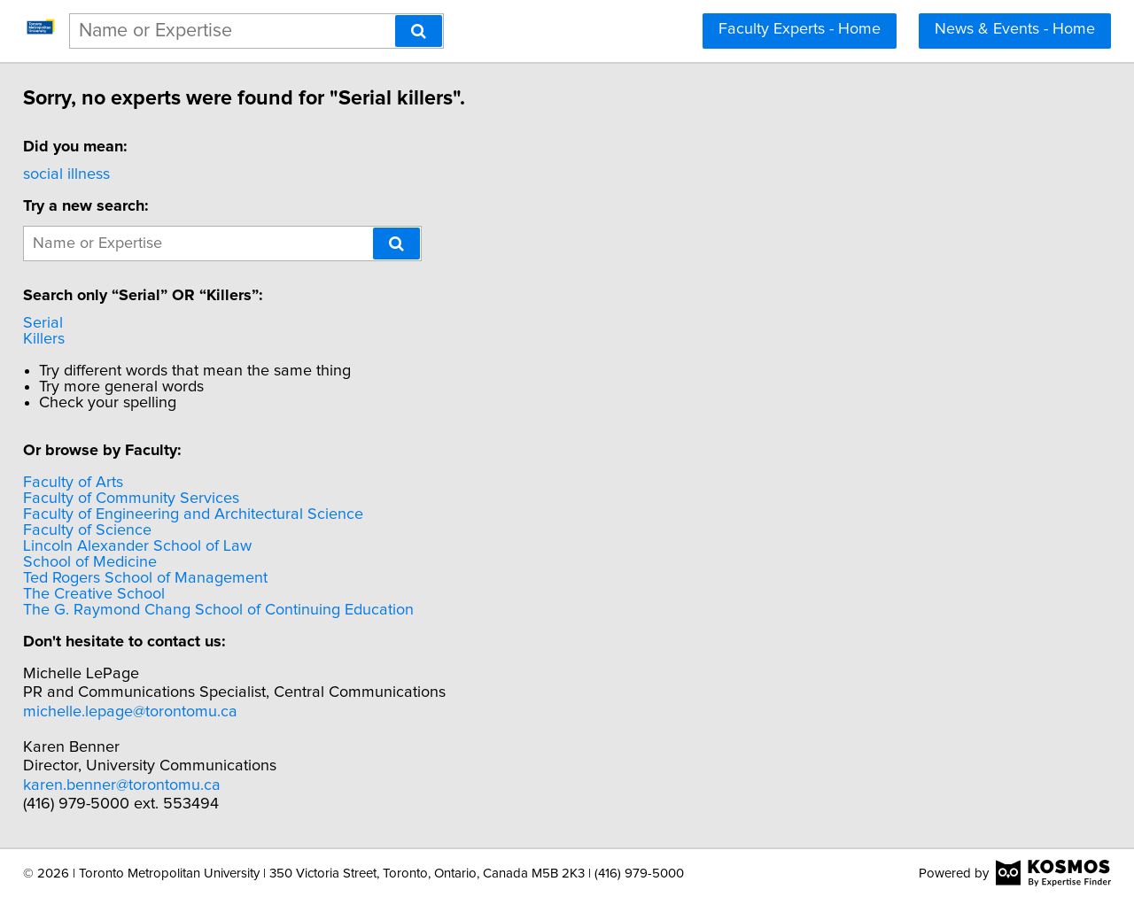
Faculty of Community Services (143, 498)
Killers (56, 339)
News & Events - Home (1015, 29)
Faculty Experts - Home (799, 29)
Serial (55, 323)
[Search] (418, 31)
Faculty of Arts (85, 483)
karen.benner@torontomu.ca (134, 785)
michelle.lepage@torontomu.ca (142, 712)
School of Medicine (102, 562)
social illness (78, 174)
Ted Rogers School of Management (157, 578)
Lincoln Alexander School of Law (149, 546)
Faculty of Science (99, 530)
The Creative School (106, 594)
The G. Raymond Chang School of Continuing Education (230, 610)
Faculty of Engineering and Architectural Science (205, 514)
